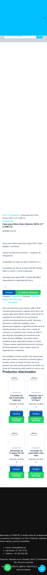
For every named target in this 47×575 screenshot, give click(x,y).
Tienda (3, 543)
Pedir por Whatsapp (29, 137)
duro (15, 144)
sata (20, 144)
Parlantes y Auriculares (9, 524)
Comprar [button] (16, 259)
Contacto (3, 549)
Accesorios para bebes (9, 515)
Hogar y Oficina (6, 509)
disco (10, 144)
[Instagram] (26, 554)
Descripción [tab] (13, 147)
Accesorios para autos (9, 521)
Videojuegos (5, 527)
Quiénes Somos (6, 540)
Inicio (5, 60)
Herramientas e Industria (10, 530)
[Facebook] (21, 554)
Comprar (9, 137)
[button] (28, 137)
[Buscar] (39, 35)
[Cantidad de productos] (23, 132)
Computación (14, 60)
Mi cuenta (4, 546)
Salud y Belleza (6, 518)
